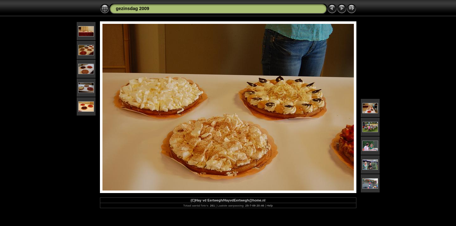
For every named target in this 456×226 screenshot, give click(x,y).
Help (269, 205)
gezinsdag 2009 (132, 8)
